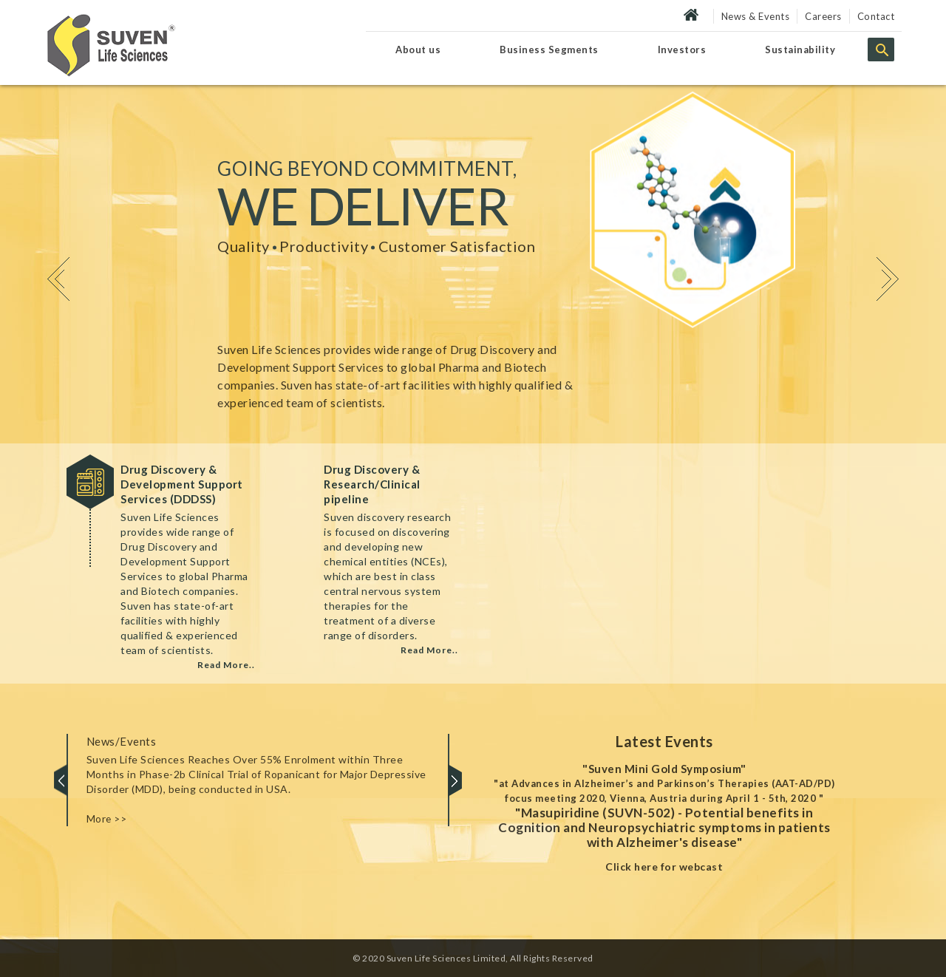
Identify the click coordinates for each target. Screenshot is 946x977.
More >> (106, 819)
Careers (823, 16)
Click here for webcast (664, 866)
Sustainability (800, 49)
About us (417, 49)
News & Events (755, 16)
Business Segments (549, 49)
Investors (682, 49)
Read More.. (226, 664)
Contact (876, 16)
